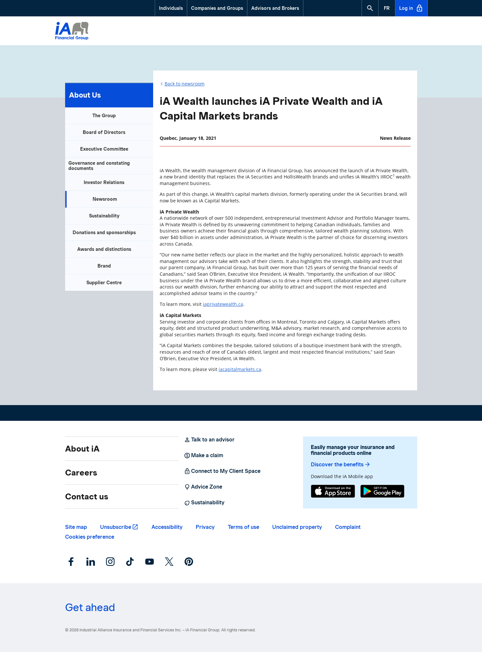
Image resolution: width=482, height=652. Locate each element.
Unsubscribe (115, 527)
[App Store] (333, 492)
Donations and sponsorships (104, 232)
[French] (387, 8)
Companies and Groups (217, 8)
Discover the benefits (341, 464)
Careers (81, 472)
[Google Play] (382, 492)
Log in (411, 8)
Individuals (171, 8)
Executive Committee (104, 149)
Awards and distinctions (104, 249)
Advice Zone (203, 487)
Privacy (205, 527)
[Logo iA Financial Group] (72, 32)
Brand (104, 266)
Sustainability (104, 215)
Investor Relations (104, 182)
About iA (82, 448)
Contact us (86, 496)
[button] (370, 8)
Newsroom (105, 199)
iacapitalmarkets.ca (240, 369)
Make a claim (203, 455)
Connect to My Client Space (222, 471)
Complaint (348, 527)
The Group (104, 115)
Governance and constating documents (99, 165)
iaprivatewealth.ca (223, 304)
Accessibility (167, 527)
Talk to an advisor (209, 440)
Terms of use (243, 527)
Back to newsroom (185, 84)
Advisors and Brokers (275, 8)
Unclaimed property (297, 527)
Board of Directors (104, 132)
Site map (76, 527)
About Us (85, 95)
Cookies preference (89, 537)
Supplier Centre (104, 282)
